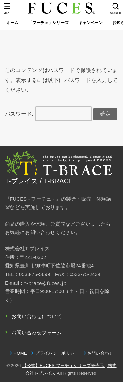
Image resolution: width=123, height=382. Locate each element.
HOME (20, 353)
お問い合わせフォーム (36, 332)
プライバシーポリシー (57, 353)
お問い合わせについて (36, 316)
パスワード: (48, 114)
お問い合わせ (100, 353)
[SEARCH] (115, 8)
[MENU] (7, 8)
